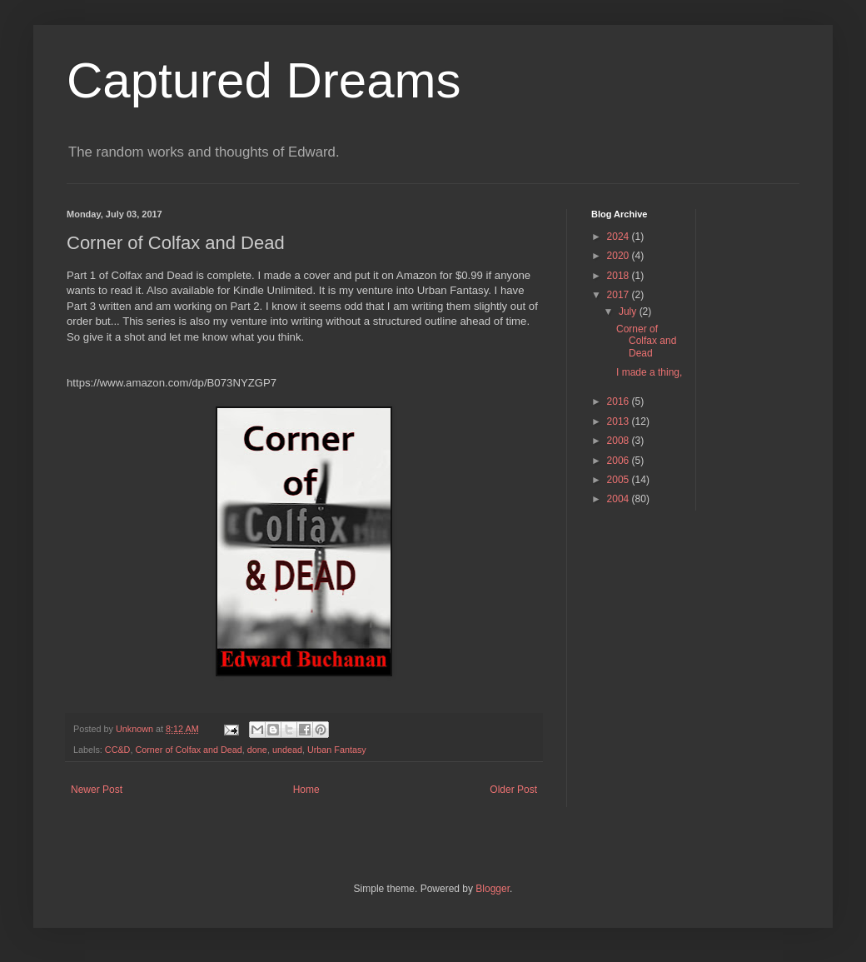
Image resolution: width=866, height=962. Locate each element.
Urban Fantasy (336, 750)
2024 (619, 236)
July (629, 311)
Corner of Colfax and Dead (188, 750)
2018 (619, 276)
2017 (619, 295)
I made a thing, (649, 372)
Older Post (513, 789)
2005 (619, 480)
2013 (619, 421)
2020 (619, 256)
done (257, 750)
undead (287, 750)
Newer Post (96, 789)
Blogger (492, 889)
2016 (619, 401)
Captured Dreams (264, 80)
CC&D (118, 750)
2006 (619, 460)
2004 (619, 499)
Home (306, 789)
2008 (619, 440)
